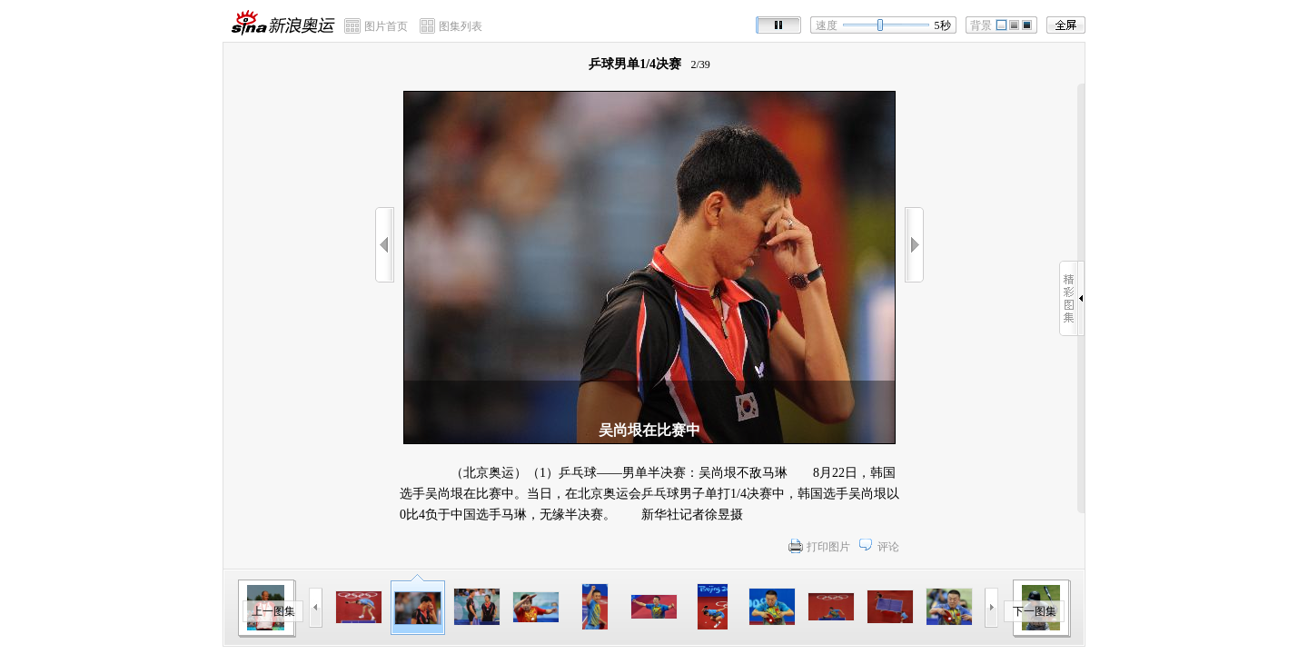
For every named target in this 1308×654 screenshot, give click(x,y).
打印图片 (828, 546)
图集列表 (460, 26)
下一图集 (1034, 611)
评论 (888, 546)
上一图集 (273, 611)
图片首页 (386, 26)
